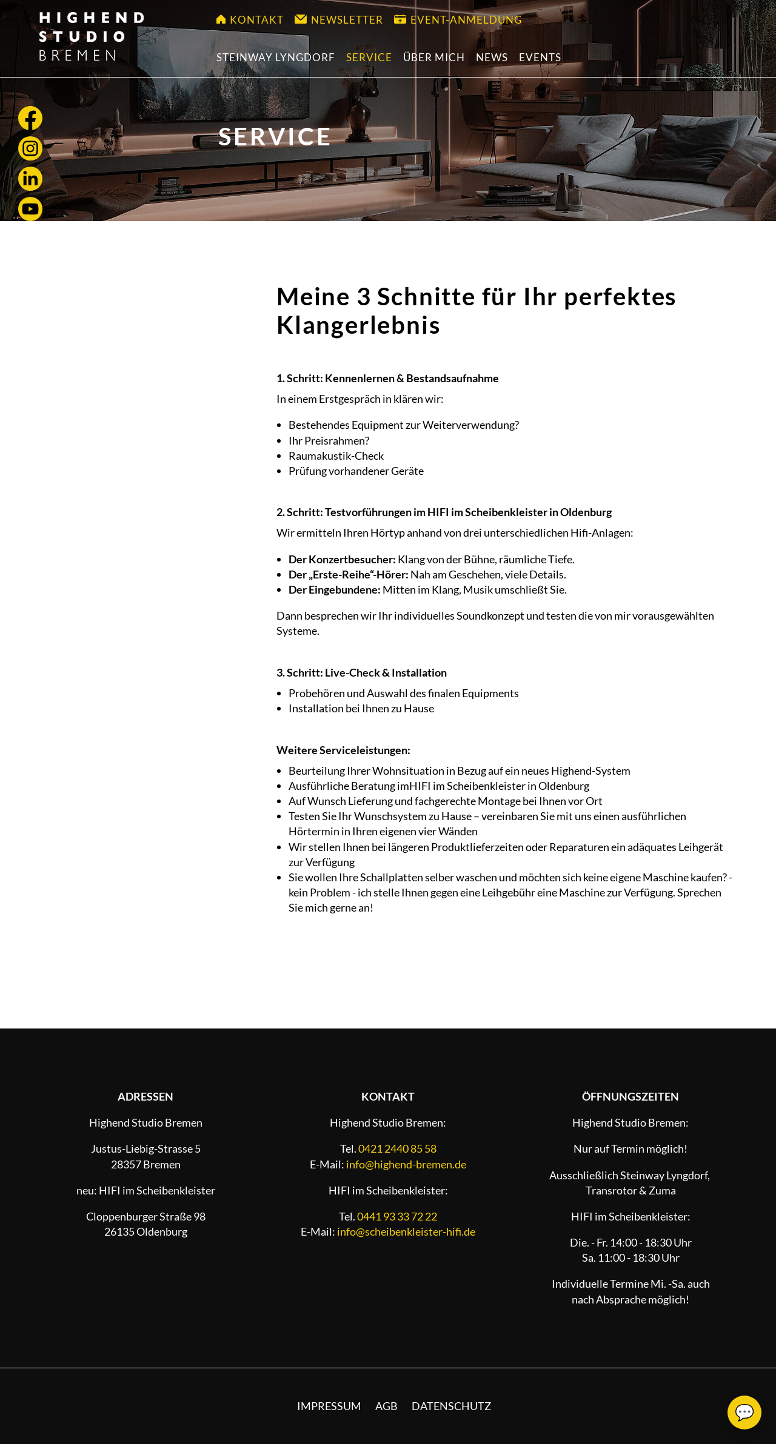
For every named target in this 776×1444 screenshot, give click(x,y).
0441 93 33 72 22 (397, 1216)
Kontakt (250, 19)
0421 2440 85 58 (397, 1148)
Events (540, 57)
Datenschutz (451, 1406)
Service (369, 57)
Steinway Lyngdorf (275, 57)
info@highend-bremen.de (406, 1164)
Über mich (434, 57)
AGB (386, 1406)
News (492, 57)
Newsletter (339, 19)
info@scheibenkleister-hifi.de (406, 1231)
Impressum (329, 1406)
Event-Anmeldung (458, 19)
